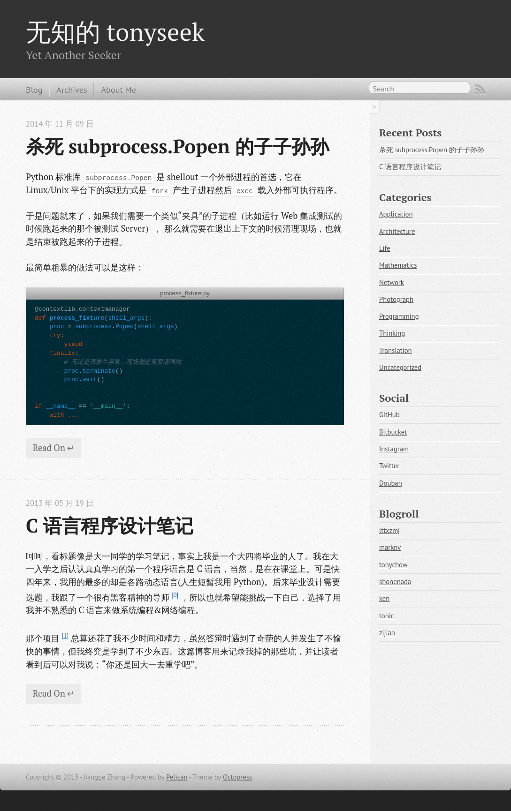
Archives (71, 89)
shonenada (395, 581)
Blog (34, 89)
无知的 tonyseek (115, 31)
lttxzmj (389, 530)
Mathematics (398, 265)
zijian (387, 632)
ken (384, 598)
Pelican (176, 777)
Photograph (396, 299)
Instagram (394, 448)
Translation (395, 350)
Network (391, 282)
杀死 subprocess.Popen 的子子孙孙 (177, 146)
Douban (390, 483)
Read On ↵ (54, 447)
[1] (65, 636)
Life (384, 248)
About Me (118, 89)
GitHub (389, 414)
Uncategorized (400, 367)
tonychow (393, 564)
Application (396, 214)
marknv (390, 547)
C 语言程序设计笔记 (109, 525)
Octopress (237, 777)
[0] (174, 595)
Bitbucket (393, 432)
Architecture (397, 231)
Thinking (392, 333)
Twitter (389, 465)
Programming (399, 316)
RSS (480, 89)
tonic (386, 615)
